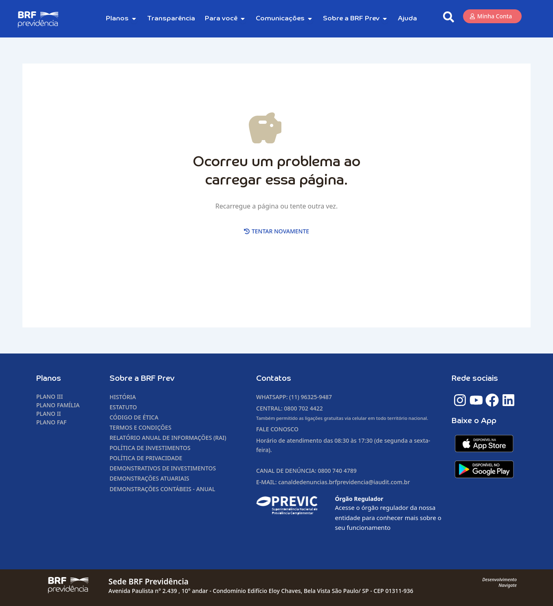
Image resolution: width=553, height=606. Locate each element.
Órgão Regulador (359, 499)
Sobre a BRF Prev (142, 378)
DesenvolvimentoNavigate (499, 582)
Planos (48, 378)
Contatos (273, 378)
